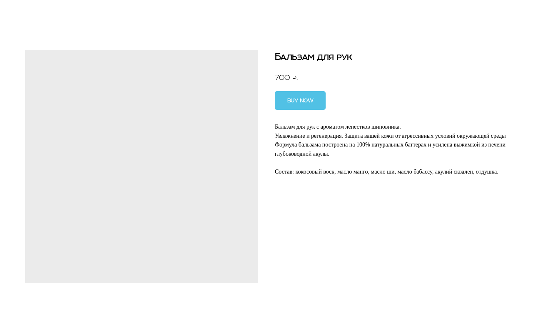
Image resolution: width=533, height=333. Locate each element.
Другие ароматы (38, 12)
